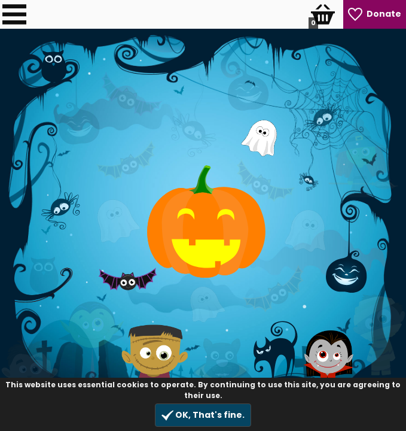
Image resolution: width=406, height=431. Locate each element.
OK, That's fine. (203, 415)
